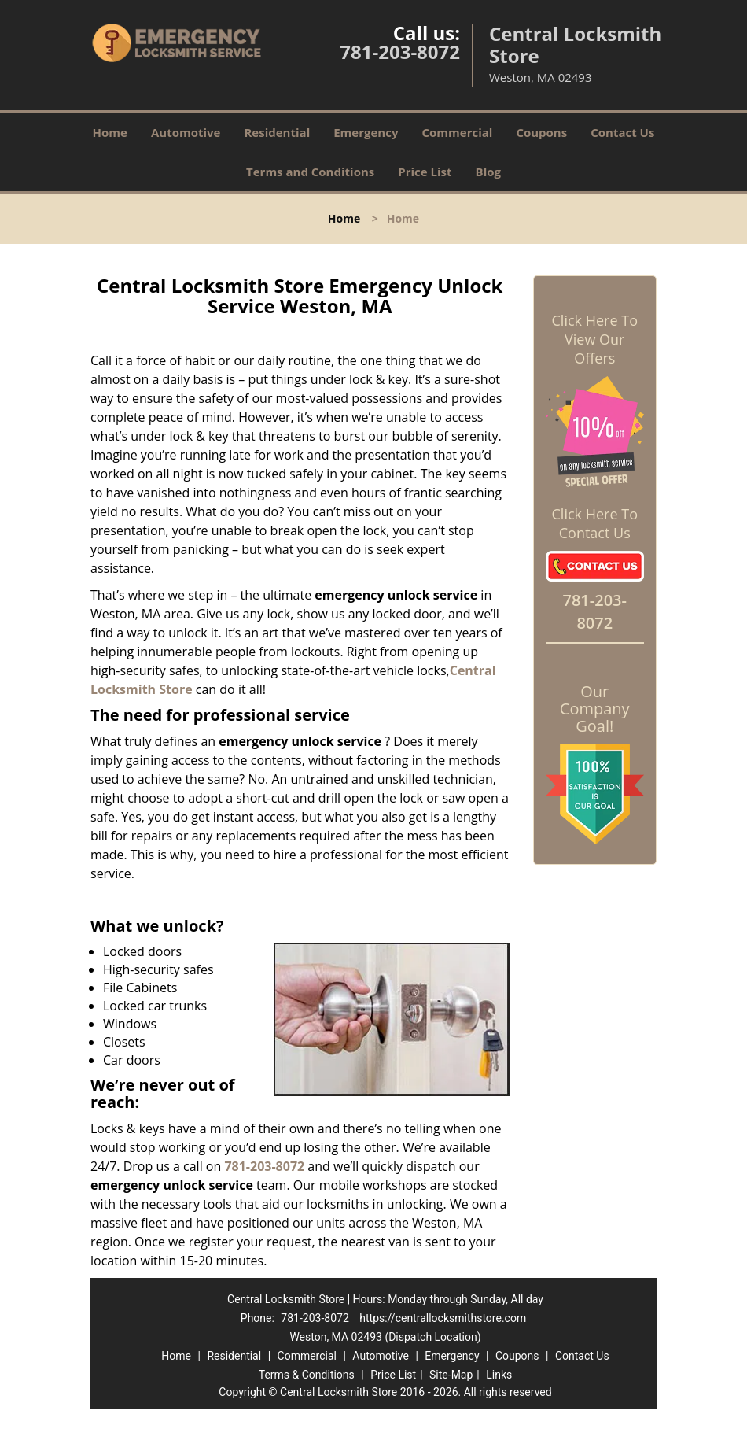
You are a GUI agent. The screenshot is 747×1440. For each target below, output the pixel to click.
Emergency (365, 132)
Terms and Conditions (310, 171)
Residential (277, 132)
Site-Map (451, 1374)
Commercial (456, 132)
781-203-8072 (400, 52)
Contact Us (622, 132)
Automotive (186, 132)
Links (499, 1374)
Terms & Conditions (307, 1374)
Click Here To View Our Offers (595, 339)
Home (110, 132)
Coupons (541, 132)
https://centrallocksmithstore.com (442, 1318)
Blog (488, 171)
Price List (424, 171)
